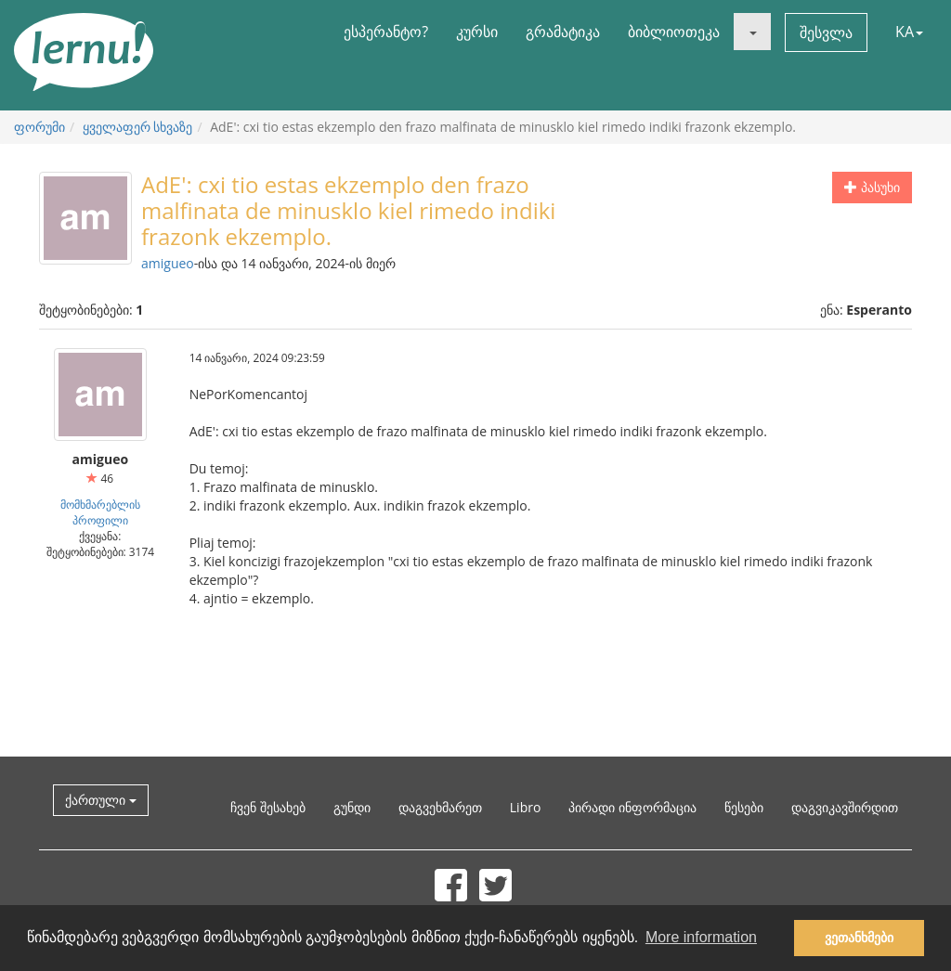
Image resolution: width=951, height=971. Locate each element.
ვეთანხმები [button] (859, 937)
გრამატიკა (563, 31)
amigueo (167, 263)
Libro (525, 807)
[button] (752, 31)
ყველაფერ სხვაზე (138, 127)
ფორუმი (39, 127)
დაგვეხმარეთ (440, 807)
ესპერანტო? (386, 31)
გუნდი (352, 807)
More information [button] (701, 937)
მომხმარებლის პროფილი (100, 512)
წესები (743, 807)
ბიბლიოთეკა (674, 31)
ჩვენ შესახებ (268, 807)
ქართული (101, 800)
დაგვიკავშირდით (844, 807)
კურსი (477, 31)
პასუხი (872, 187)
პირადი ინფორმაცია (632, 807)
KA (909, 31)
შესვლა (826, 32)
